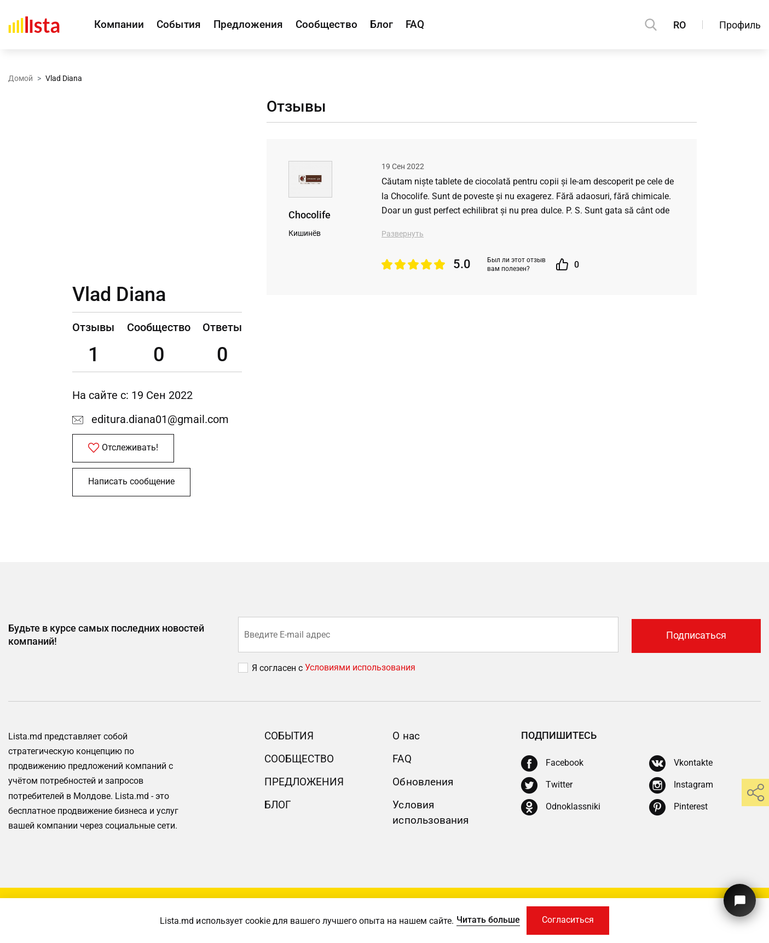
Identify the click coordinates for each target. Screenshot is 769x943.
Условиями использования (360, 671)
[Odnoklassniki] (560, 810)
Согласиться (568, 920)
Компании (120, 24)
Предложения (259, 24)
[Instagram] (681, 788)
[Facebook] (552, 767)
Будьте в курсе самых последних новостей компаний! (106, 638)
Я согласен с (278, 671)
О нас (406, 738)
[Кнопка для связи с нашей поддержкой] (738, 898)
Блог (403, 24)
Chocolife (309, 215)
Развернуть (402, 233)
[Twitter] (547, 788)
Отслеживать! (124, 449)
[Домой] (34, 24)
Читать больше (486, 919)
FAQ (441, 24)
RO (679, 25)
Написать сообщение (132, 484)
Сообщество (343, 24)
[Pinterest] (678, 810)
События (184, 24)
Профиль (740, 25)
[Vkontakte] (681, 767)
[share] (755, 792)
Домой (20, 78)
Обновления (424, 784)
